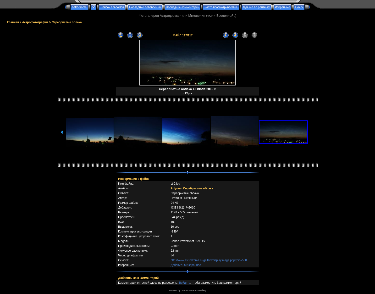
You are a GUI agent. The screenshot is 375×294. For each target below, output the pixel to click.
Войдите (184, 282)
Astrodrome (79, 7)
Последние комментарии (182, 7)
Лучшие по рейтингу (256, 7)
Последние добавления (145, 7)
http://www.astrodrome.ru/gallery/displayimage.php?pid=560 (209, 260)
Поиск (299, 7)
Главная (13, 22)
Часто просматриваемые (221, 7)
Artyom (176, 188)
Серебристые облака (67, 22)
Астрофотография (35, 22)
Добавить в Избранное (186, 265)
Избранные (282, 7)
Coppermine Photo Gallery (193, 290)
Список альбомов (112, 7)
